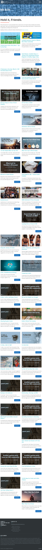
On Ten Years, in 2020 (6, 121)
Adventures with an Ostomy (28, 121)
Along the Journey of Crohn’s (29, 223)
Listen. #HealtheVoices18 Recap (30, 248)
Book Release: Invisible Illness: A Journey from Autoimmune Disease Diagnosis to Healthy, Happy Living (9, 60)
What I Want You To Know (7, 503)
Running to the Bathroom (28, 376)
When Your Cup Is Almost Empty (29, 147)
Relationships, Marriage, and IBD (8, 401)
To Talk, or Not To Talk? (27, 325)
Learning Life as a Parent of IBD (8, 223)
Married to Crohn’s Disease (7, 172)
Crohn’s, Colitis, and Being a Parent (30, 274)
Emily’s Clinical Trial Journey (7, 325)
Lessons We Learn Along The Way (9, 452)
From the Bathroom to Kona (28, 452)
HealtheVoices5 (4, 198)
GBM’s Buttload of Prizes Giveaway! (30, 198)
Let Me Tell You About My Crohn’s (9, 376)
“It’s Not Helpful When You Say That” (9, 147)
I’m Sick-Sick (4, 350)
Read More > (17, 54)
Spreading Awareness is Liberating (9, 426)
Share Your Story (25, 29)
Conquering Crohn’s (5, 274)
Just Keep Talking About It (7, 477)
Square (7, 549)
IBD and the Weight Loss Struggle (9, 299)
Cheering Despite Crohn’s (28, 299)
